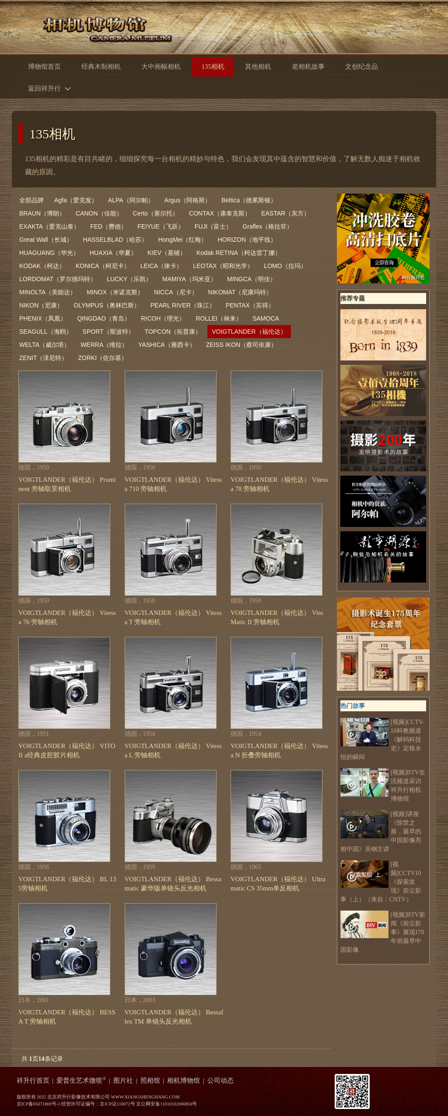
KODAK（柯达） (42, 265)
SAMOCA (265, 318)
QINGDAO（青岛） (103, 318)
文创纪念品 (361, 66)
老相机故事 (308, 66)
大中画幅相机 (161, 66)
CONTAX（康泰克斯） (220, 213)
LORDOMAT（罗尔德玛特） (57, 279)
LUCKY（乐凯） (129, 279)
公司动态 (220, 1080)
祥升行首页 (33, 1080)
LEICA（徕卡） (161, 265)
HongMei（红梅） (182, 239)
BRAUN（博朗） (42, 213)
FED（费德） (108, 226)
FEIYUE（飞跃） (160, 226)
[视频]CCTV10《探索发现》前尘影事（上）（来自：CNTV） (380, 881)
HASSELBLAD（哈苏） (115, 239)
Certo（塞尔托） (155, 213)
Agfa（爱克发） (76, 200)
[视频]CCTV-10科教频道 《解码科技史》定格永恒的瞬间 (382, 739)
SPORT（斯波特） (108, 331)
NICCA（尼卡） (176, 292)
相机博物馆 (183, 1080)
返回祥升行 (51, 88)
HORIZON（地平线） (246, 239)
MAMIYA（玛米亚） (189, 279)
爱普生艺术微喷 (81, 1080)
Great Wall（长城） (46, 239)
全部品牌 (31, 200)
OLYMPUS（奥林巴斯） (107, 305)
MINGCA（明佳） (251, 279)
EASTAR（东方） (285, 213)
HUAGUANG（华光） (49, 252)
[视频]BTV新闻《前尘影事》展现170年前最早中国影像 (382, 932)
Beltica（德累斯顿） (248, 200)
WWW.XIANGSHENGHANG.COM (145, 1097)
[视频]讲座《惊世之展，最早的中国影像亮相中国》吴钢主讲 (380, 831)
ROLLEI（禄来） (219, 318)
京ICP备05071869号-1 (38, 1104)
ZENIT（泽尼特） (43, 357)
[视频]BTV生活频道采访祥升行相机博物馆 (382, 785)
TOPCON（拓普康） (173, 331)
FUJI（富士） (213, 226)
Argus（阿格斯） (187, 200)
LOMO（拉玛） (285, 265)
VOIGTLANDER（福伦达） (249, 331)
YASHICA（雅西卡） (166, 344)
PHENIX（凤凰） (42, 318)
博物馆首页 (44, 66)
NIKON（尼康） (41, 305)
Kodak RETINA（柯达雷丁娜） (238, 252)
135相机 (52, 134)
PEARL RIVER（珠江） (182, 305)
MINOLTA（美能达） (47, 292)
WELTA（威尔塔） (44, 344)
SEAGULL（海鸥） (45, 331)
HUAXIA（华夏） (113, 252)
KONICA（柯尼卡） (103, 265)
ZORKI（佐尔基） (102, 357)
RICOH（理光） (163, 318)
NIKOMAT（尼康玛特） (240, 292)
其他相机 (258, 66)
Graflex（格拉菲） (267, 226)
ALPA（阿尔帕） (131, 200)
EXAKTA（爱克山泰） (49, 226)
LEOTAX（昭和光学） (223, 265)
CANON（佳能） (99, 213)
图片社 (123, 1080)
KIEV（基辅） (166, 252)
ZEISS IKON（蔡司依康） (241, 344)
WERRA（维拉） (104, 344)
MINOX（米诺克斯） (115, 292)
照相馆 (150, 1080)
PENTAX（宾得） (250, 305)
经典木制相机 (101, 66)
